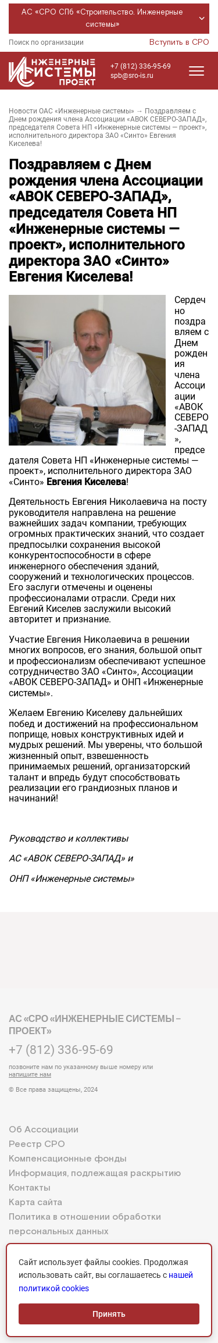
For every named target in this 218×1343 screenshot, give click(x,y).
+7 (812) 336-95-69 (140, 66)
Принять (109, 1314)
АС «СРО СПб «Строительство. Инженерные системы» (115, 19)
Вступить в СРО (179, 42)
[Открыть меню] (196, 71)
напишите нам (30, 1074)
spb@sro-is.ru (131, 76)
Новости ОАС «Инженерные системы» (71, 111)
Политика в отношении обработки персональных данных (85, 1224)
